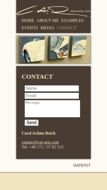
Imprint (82, 168)
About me (48, 20)
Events (30, 28)
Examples (72, 20)
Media (47, 28)
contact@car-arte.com (40, 145)
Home (28, 20)
